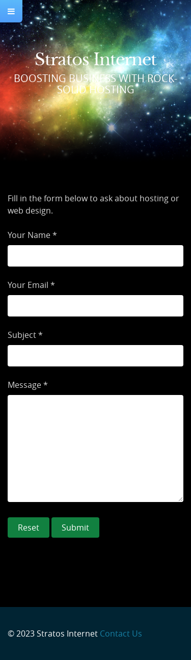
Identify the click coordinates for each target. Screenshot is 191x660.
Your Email (28, 285)
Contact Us (121, 633)
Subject (22, 334)
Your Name (29, 235)
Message (24, 384)
